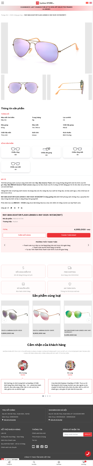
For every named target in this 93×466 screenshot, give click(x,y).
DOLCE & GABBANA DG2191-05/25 (11, 330)
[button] (88, 245)
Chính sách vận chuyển (9, 447)
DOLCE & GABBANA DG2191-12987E (43, 330)
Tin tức (34, 440)
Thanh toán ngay (68, 235)
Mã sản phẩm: (7, 219)
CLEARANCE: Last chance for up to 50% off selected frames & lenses (46, 8)
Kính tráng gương (16, 15)
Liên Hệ (3, 433)
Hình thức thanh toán (8, 440)
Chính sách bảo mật (39, 433)
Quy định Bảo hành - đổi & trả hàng (13, 444)
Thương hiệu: (7, 222)
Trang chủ (4, 15)
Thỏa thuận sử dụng (39, 437)
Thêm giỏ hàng (24, 235)
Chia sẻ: (4, 208)
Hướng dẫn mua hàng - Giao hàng (12, 437)
